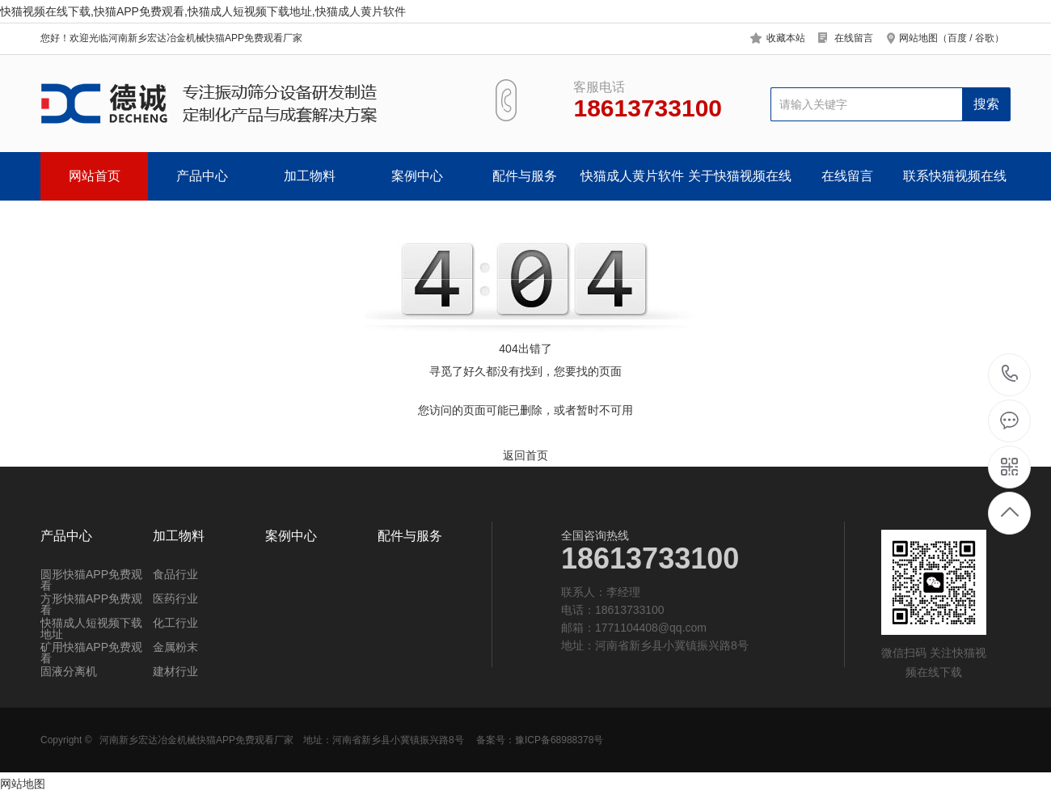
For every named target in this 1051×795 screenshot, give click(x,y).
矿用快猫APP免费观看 (91, 652)
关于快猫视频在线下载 (739, 185)
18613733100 (1010, 374)
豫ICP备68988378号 (559, 740)
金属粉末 (175, 647)
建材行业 (175, 671)
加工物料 (310, 176)
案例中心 (417, 176)
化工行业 (175, 622)
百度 (957, 38)
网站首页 (94, 176)
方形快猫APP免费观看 (91, 604)
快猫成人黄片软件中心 (632, 185)
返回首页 (525, 455)
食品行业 (175, 574)
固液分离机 (68, 671)
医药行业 (175, 598)
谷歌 (984, 38)
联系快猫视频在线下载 (955, 185)
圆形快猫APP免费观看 (91, 580)
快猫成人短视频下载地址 (91, 628)
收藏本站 (785, 38)
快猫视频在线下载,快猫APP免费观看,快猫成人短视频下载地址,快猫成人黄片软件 (203, 11)
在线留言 (853, 38)
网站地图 (22, 783)
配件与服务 (524, 176)
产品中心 (202, 176)
